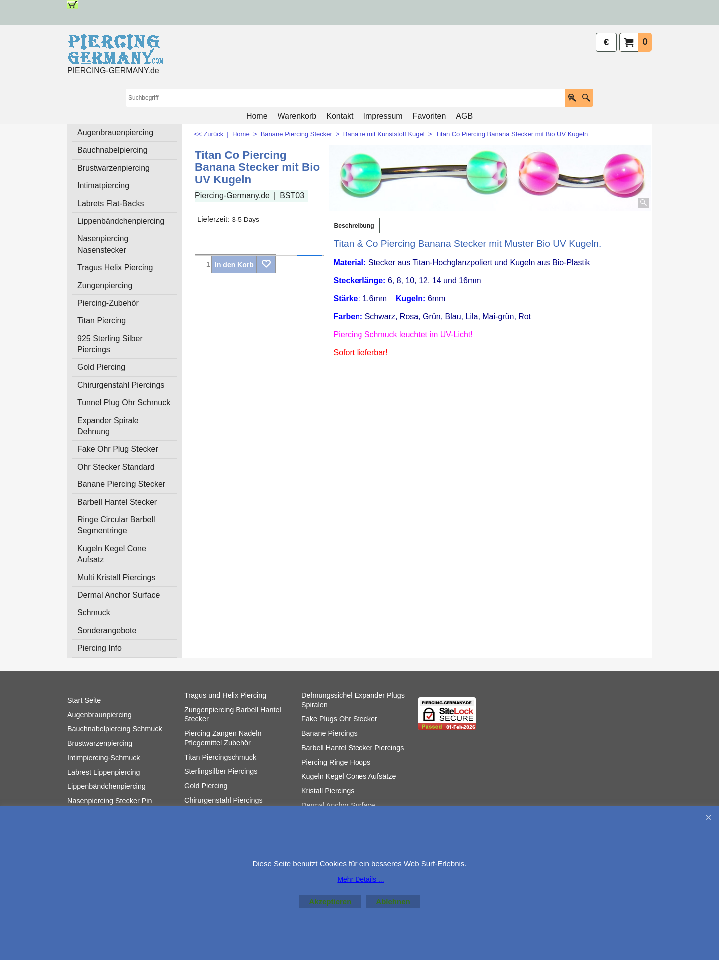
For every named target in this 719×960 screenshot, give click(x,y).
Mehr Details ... (360, 879)
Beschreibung (354, 225)
